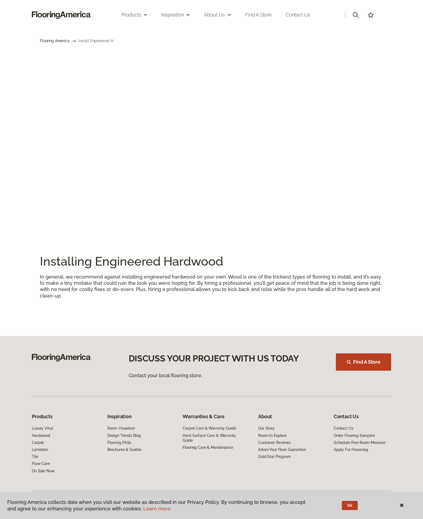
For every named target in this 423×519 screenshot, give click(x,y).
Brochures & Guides (124, 449)
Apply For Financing (351, 449)
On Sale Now (43, 471)
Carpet (38, 442)
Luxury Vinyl (42, 428)
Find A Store (363, 362)
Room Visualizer (121, 428)
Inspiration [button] (175, 15)
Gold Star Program (274, 456)
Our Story (266, 428)
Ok (349, 505)
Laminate (40, 449)
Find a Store (258, 15)
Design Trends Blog (124, 435)
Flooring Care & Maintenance (208, 447)
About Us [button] (217, 15)
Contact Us (298, 15)
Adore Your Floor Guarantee (282, 449)
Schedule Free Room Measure (360, 442)
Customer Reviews (274, 442)
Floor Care (41, 463)
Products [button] (134, 15)
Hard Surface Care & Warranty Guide (209, 438)
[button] (355, 14)
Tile (35, 456)
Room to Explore (272, 435)
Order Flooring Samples (354, 435)
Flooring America (54, 41)
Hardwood (41, 435)
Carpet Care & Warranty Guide (209, 428)
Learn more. (157, 508)
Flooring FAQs (119, 442)
